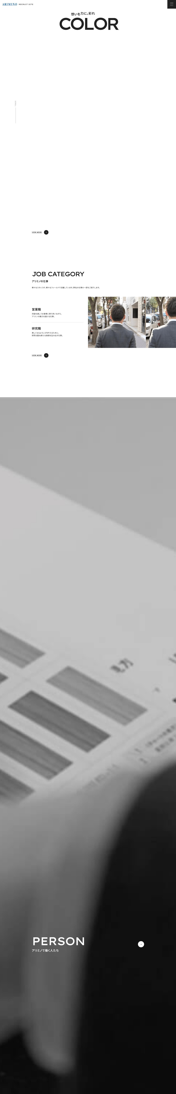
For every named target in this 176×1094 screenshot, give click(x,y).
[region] (88, 766)
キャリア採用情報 (140, 1083)
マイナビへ (74, 1085)
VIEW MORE (40, 232)
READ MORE (40, 907)
